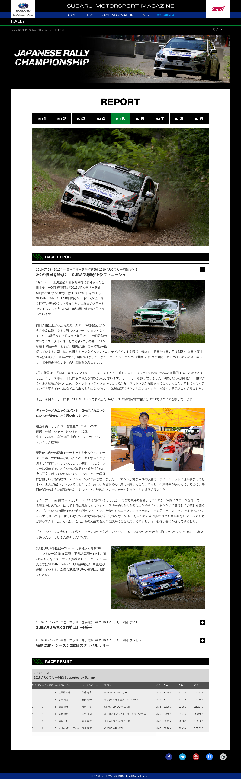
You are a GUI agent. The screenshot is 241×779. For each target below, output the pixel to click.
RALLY (47, 30)
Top (13, 30)
